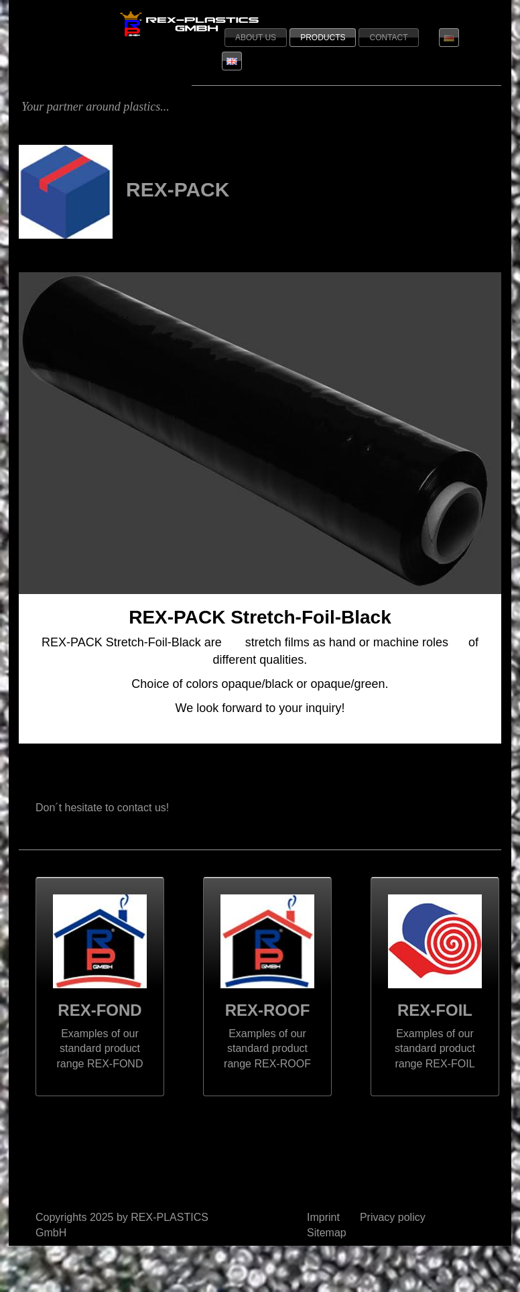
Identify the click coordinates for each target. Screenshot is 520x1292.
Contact (388, 37)
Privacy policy (393, 1217)
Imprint (323, 1217)
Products (322, 37)
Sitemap (326, 1232)
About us (255, 37)
